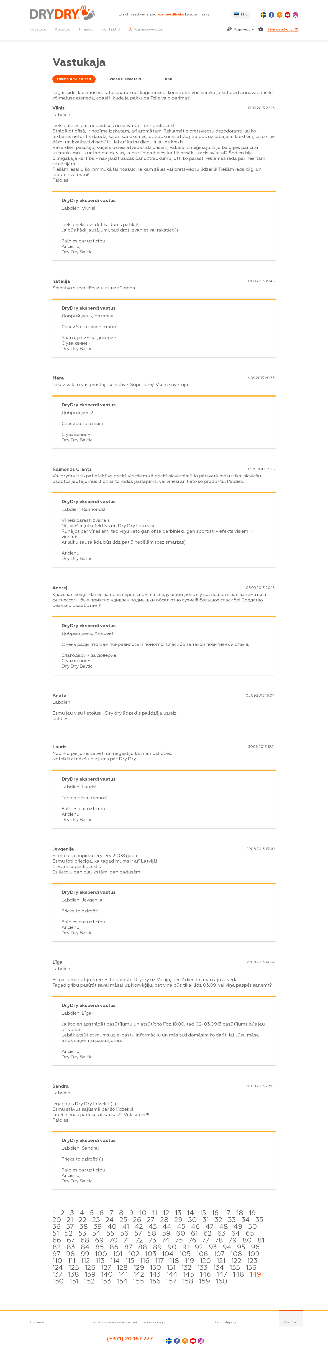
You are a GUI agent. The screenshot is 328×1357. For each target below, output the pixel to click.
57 (138, 1233)
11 (154, 1213)
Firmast (86, 29)
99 (85, 1254)
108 (236, 1254)
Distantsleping (225, 1322)
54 (96, 1233)
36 (56, 1227)
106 (202, 1254)
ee (242, 14)
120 (205, 1261)
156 (155, 1281)
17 (227, 1213)
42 (139, 1227)
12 (166, 1213)
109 (253, 1254)
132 (186, 1268)
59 (166, 1233)
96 (255, 1247)
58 (152, 1233)
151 (74, 1281)
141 (123, 1274)
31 (205, 1220)
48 (223, 1227)
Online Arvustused (74, 79)
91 (185, 1247)
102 (133, 1254)
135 (235, 1268)
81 (260, 1240)
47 (209, 1227)
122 (236, 1261)
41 (125, 1227)
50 (252, 1227)
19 (252, 1213)
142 (138, 1274)
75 (179, 1240)
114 (115, 1261)
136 (251, 1268)
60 (180, 1233)
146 (205, 1274)
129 (138, 1268)
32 (218, 1220)
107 (219, 1254)
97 (56, 1254)
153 (105, 1281)
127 (106, 1268)
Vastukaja (291, 1322)
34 (245, 1220)
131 (171, 1268)
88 (142, 1247)
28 (164, 1220)
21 (70, 1220)
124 (57, 1268)
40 (112, 1227)
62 (207, 1233)
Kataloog (38, 29)
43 (153, 1227)
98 (70, 1254)
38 (83, 1227)
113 (100, 1261)
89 (157, 1247)
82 (56, 1247)
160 (221, 1281)
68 (84, 1240)
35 (259, 1220)
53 (82, 1233)
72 (139, 1240)
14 (190, 1213)
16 (215, 1213)
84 (85, 1247)
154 (122, 1281)
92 (199, 1247)
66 (56, 1240)
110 (57, 1261)
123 (252, 1261)
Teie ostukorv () (282, 29)
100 (101, 1254)
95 (241, 1247)
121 (221, 1261)
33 (232, 1220)
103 (150, 1254)
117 (159, 1261)
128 (122, 1268)
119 (189, 1261)
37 (70, 1227)
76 (192, 1240)
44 (167, 1227)
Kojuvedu (244, 29)
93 (213, 1247)
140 (107, 1274)
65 (250, 1233)
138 (73, 1274)
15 (203, 1213)
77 (205, 1240)
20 (56, 1220)
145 (188, 1274)
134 (218, 1268)
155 (138, 1281)
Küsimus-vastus (146, 29)
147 (222, 1274)
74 (165, 1240)
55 (110, 1233)
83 (71, 1247)
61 (194, 1233)
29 (178, 1220)
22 (83, 1220)
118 (174, 1261)
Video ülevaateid (125, 79)
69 (99, 1240)
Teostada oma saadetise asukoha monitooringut (129, 1322)
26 (137, 1220)
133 (202, 1268)
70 (113, 1240)
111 (71, 1261)
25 (123, 1220)
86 (114, 1247)
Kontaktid (111, 29)
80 (247, 1240)
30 (192, 1220)
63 (221, 1233)
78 (219, 1240)
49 (238, 1227)
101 (118, 1254)
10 (142, 1213)
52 (69, 1233)
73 (152, 1240)
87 (128, 1247)
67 (71, 1240)
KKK (169, 79)
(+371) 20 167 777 (130, 1339)
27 (150, 1220)
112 (85, 1261)
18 (239, 1213)
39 (98, 1227)
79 (233, 1240)
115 (129, 1261)
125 (74, 1268)
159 (204, 1281)
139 (90, 1274)
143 (155, 1274)
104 (168, 1254)
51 (55, 1233)
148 (238, 1274)
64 (235, 1233)
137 (57, 1274)
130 (155, 1268)
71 (126, 1240)
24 (110, 1220)
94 (227, 1247)
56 (124, 1233)
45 (181, 1227)
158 (187, 1281)
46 (195, 1227)
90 (172, 1247)
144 (171, 1274)
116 (144, 1261)
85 (99, 1247)
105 (185, 1254)
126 (90, 1268)
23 (96, 1220)
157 (171, 1281)
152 (89, 1281)
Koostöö (62, 29)
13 (178, 1213)
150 (58, 1281)
